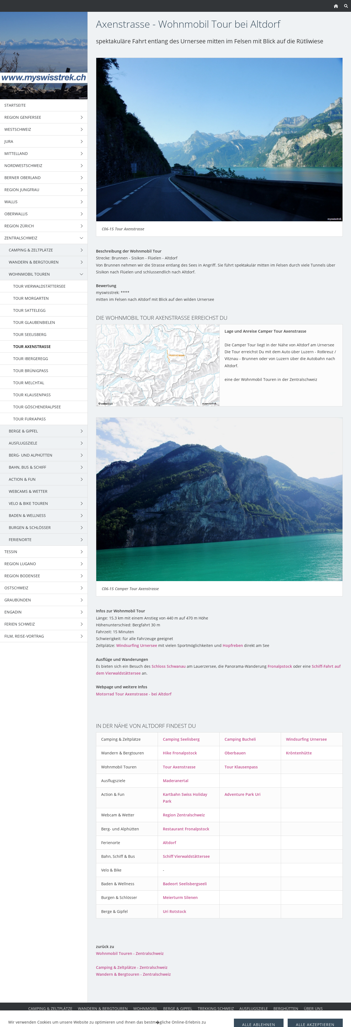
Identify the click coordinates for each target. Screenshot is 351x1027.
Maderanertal (175, 780)
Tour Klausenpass (241, 766)
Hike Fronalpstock (180, 753)
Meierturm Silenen (180, 897)
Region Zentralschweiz (184, 814)
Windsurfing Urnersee (136, 645)
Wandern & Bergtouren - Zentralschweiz (133, 974)
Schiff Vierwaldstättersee (186, 856)
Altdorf (169, 842)
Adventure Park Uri (243, 794)
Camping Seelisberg (181, 739)
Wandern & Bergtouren (103, 1008)
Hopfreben (233, 645)
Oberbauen (235, 753)
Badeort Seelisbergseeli (185, 883)
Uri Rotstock (174, 911)
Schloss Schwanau (169, 666)
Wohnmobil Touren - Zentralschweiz (130, 953)
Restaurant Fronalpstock (186, 828)
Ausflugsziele (253, 1008)
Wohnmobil (145, 1008)
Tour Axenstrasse (179, 766)
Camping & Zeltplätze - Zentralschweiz (132, 967)
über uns (313, 1008)
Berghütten (285, 1008)
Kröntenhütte (299, 753)
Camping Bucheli (240, 739)
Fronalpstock (280, 666)
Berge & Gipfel (177, 1008)
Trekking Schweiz (216, 1008)
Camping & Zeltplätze (50, 1008)
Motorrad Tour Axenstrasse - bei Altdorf (133, 694)
